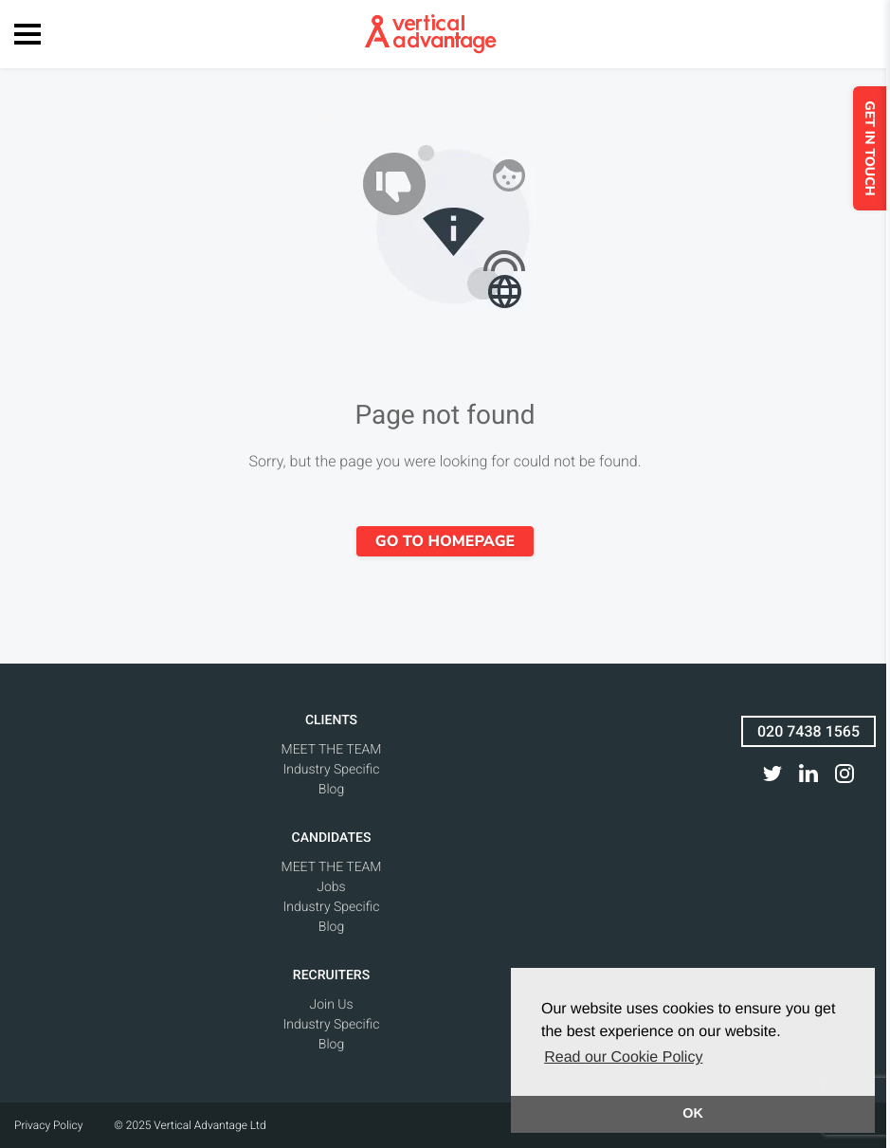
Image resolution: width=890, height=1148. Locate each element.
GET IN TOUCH (873, 147)
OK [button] (692, 1113)
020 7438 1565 (808, 731)
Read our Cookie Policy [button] (623, 1057)
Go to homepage (445, 541)
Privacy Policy (48, 1125)
